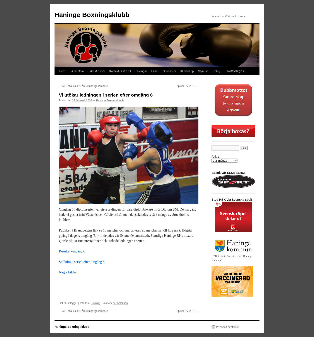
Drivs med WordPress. (227, 326)
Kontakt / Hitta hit (120, 71)
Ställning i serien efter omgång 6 (81, 262)
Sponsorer (169, 71)
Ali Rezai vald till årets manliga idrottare (84, 86)
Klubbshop (187, 71)
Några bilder (67, 272)
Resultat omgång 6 (72, 251)
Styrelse (203, 71)
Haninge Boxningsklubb (92, 14)
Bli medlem (77, 71)
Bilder (155, 71)
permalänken (120, 303)
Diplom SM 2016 (187, 86)
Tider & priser (96, 71)
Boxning (95, 303)
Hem (62, 71)
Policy (216, 71)
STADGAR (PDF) (235, 71)
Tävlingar (141, 71)
